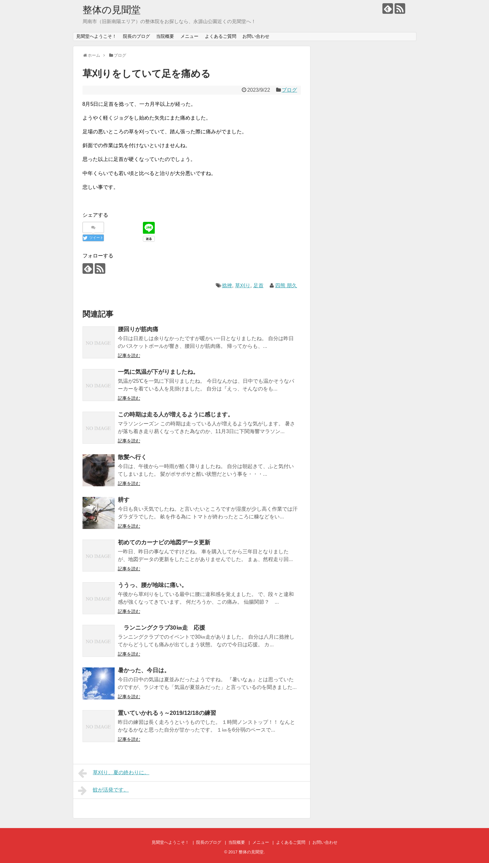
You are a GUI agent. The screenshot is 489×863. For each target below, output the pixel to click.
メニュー (189, 36)
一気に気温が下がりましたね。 (158, 372)
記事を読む (129, 355)
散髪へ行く (132, 457)
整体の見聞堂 (112, 9)
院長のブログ (136, 36)
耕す (123, 500)
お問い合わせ (255, 36)
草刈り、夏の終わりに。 (114, 773)
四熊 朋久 (286, 285)
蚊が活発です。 (103, 790)
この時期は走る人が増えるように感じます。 (175, 414)
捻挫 (227, 285)
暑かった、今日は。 (144, 670)
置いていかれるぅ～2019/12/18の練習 (167, 713)
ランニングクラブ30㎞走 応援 (161, 627)
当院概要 (165, 36)
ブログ (289, 90)
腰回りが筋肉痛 (138, 329)
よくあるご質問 (220, 36)
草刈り (242, 285)
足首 (258, 285)
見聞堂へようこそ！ (96, 36)
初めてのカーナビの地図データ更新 (164, 542)
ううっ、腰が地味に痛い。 (152, 585)
